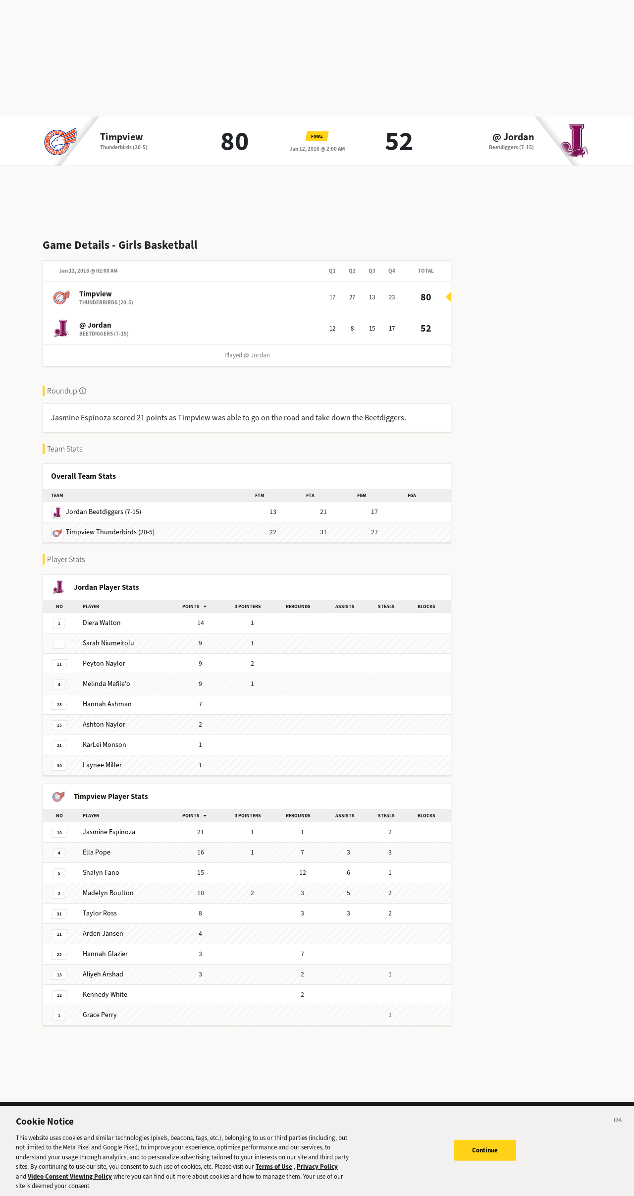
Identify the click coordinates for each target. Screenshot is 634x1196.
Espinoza (109, 832)
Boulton (108, 893)
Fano (101, 872)
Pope (96, 852)
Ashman (107, 704)
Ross (100, 913)
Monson (104, 744)
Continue (485, 1156)
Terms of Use (274, 1173)
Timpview (121, 137)
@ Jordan (513, 137)
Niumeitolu (108, 643)
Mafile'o (106, 683)
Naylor (104, 663)
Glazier (105, 954)
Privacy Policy (317, 1173)
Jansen (103, 933)
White (105, 994)
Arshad (103, 974)
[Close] (618, 1128)
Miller (102, 765)
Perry (100, 1015)
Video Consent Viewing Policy (70, 1183)
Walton (102, 622)
